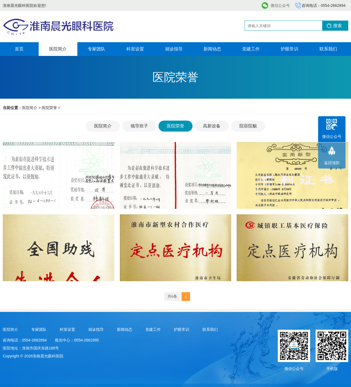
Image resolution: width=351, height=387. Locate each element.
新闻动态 (212, 49)
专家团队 (96, 49)
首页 (19, 49)
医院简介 (58, 49)
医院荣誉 (49, 108)
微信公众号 (280, 5)
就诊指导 (174, 49)
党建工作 (251, 49)
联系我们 (328, 49)
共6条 (172, 296)
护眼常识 (289, 49)
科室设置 (135, 49)
